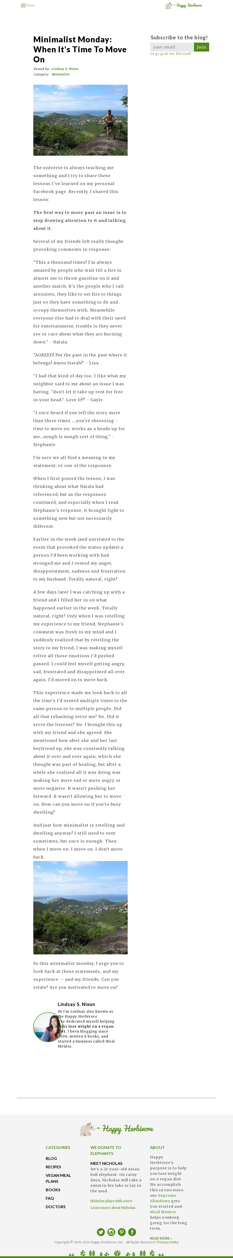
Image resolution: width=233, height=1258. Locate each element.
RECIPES (53, 1166)
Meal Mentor (163, 1212)
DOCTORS (56, 1206)
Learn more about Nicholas (112, 1208)
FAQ (50, 1198)
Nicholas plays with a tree (111, 1201)
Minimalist (61, 74)
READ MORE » (161, 1238)
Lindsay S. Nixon (65, 69)
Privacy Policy (168, 1242)
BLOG (51, 1158)
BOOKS (53, 1189)
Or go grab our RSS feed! (170, 54)
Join (201, 47)
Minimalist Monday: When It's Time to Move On (80, 49)
